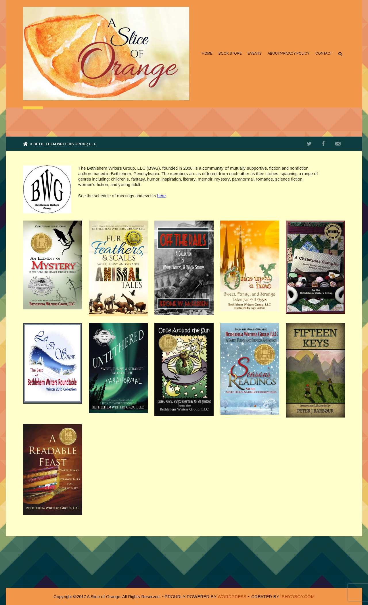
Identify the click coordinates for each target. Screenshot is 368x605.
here (161, 195)
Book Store (230, 53)
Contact (323, 53)
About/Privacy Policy (288, 53)
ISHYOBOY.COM (297, 596)
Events (255, 53)
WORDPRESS (232, 596)
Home (207, 53)
